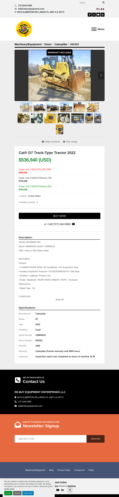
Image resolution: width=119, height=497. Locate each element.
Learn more (28, 493)
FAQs (91, 470)
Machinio (72, 486)
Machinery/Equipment (35, 470)
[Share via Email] (50, 141)
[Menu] (94, 29)
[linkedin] (103, 15)
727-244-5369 (24, 402)
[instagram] (94, 15)
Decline (17, 493)
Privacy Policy (64, 470)
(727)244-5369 (25, 5)
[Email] (51, 439)
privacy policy (9, 489)
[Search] (91, 2)
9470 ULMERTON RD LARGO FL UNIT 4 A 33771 (41, 12)
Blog (51, 470)
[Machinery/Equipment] (28, 44)
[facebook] (90, 15)
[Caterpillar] (60, 44)
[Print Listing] (70, 141)
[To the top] (70, 490)
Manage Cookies (59, 482)
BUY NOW (59, 215)
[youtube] (98, 15)
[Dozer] (48, 44)
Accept (8, 493)
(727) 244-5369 (61, 224)
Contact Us (79, 470)
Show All (59, 299)
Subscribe (95, 439)
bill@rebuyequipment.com (31, 9)
